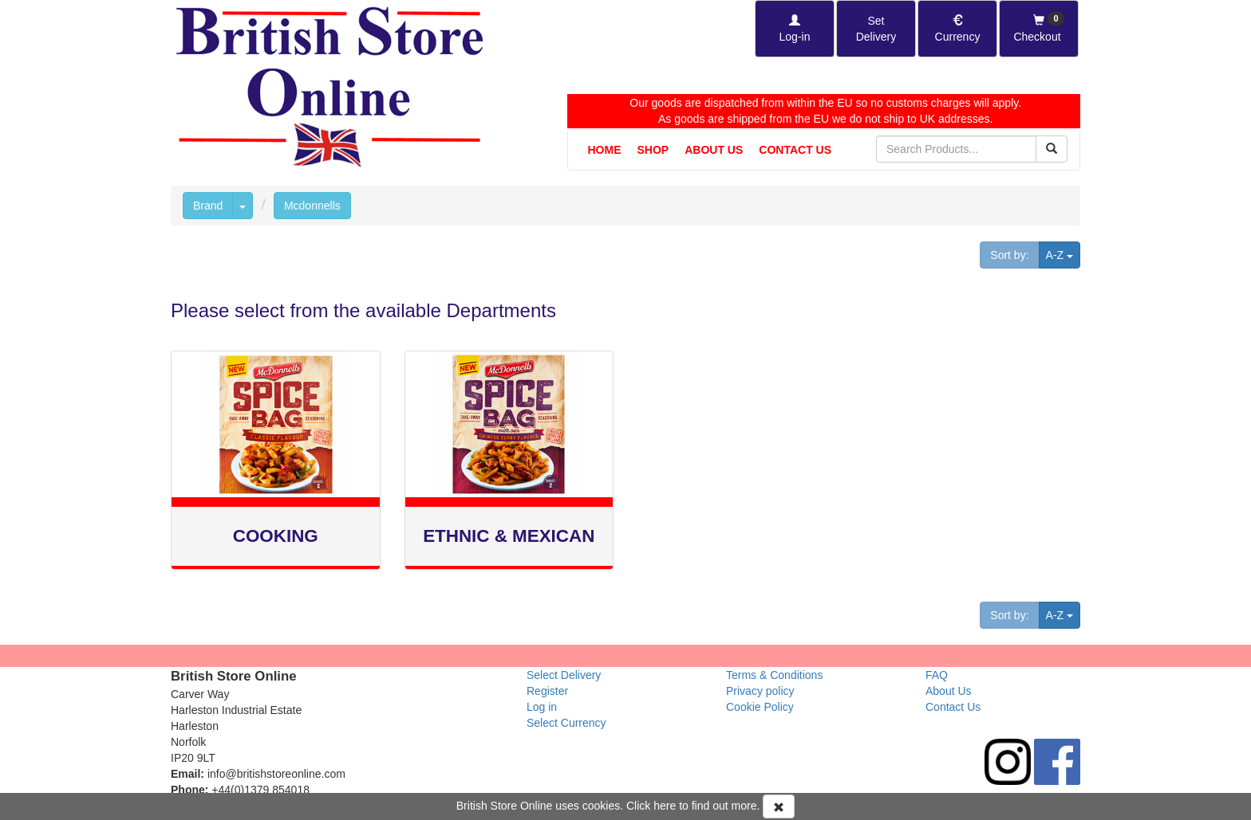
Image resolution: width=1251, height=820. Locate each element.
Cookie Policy (760, 706)
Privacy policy (760, 691)
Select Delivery (564, 675)
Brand (208, 205)
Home (605, 149)
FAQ (936, 675)
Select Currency (566, 722)
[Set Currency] (957, 28)
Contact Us (795, 149)
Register (547, 691)
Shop (653, 149)
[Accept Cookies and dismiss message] (779, 806)
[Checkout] (1039, 28)
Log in (542, 706)
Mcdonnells (312, 205)
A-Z (1063, 253)
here (664, 805)
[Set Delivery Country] (876, 28)
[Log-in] (795, 28)
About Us (714, 149)
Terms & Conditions (774, 675)
